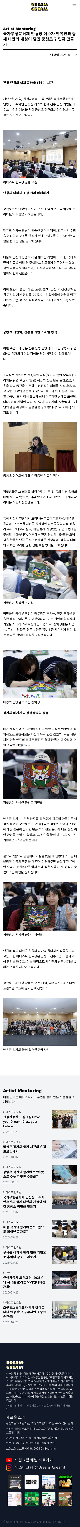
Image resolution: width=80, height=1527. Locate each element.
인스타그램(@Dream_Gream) (35, 1467)
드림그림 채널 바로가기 (29, 1460)
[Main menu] (74, 6)
